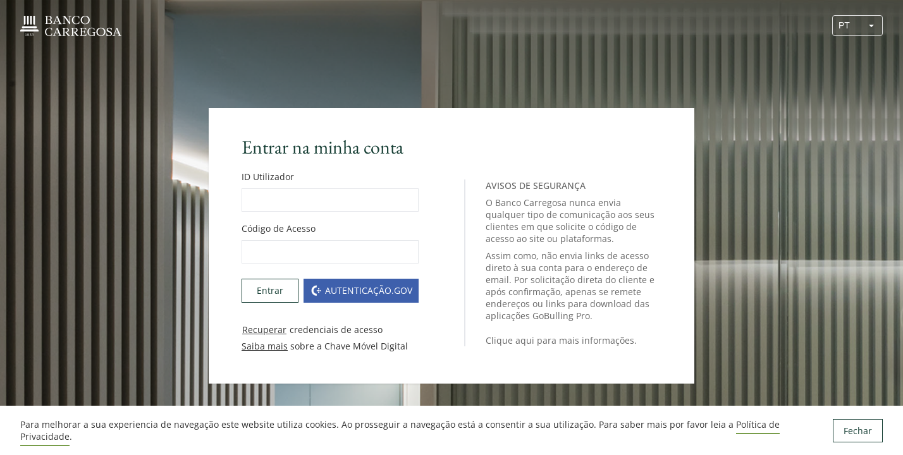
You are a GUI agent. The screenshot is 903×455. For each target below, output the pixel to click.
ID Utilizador (268, 177)
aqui (524, 340)
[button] (871, 25)
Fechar (858, 431)
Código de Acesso (279, 228)
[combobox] (847, 25)
